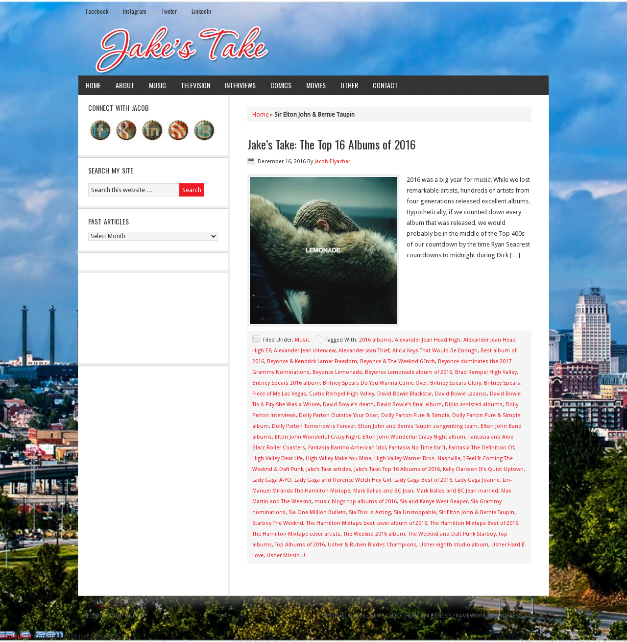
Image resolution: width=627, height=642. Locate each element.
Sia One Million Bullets (317, 512)
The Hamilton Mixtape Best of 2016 (474, 523)
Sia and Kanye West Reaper (434, 501)
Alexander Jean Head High (427, 340)
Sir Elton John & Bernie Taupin (476, 512)
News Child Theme (394, 616)
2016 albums (375, 340)
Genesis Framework (458, 616)
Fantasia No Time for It (417, 447)
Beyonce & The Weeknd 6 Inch (397, 361)
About (125, 85)
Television (195, 85)
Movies (316, 85)
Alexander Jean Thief (363, 350)
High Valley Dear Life (277, 458)
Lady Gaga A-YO (271, 480)
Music (157, 85)
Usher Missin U (285, 555)
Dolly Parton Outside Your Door (338, 415)
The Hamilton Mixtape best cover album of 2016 (366, 523)
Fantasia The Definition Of (481, 447)
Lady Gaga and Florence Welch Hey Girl (342, 480)
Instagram (134, 11)
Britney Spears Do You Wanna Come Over (375, 383)
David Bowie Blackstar (404, 394)
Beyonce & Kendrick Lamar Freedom (312, 361)
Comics (280, 85)
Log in (535, 616)
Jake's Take (313, 48)
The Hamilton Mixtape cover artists (296, 534)
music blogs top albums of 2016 (355, 501)
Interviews (240, 85)
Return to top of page (114, 616)
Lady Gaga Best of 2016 (423, 480)
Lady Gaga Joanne (477, 480)
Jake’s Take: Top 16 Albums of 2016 (397, 469)
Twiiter (169, 11)
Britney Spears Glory (455, 383)
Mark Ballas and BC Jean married (457, 491)
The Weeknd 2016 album (374, 534)
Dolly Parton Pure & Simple (415, 415)
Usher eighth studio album (453, 545)
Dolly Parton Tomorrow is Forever (313, 426)
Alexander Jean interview (305, 350)
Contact (385, 85)
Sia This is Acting (370, 512)
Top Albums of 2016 (300, 545)
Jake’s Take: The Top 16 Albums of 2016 (331, 144)
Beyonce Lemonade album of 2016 (408, 372)
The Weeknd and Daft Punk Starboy (452, 534)
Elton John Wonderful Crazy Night (317, 437)
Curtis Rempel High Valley (341, 394)
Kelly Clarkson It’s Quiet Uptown (483, 469)
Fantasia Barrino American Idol (347, 447)
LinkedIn (201, 11)
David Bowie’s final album (409, 404)
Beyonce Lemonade (337, 372)
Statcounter (16, 636)
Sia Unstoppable (415, 512)
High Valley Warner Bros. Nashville (417, 458)
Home (93, 85)
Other (349, 85)
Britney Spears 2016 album (286, 383)
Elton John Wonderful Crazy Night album (413, 437)
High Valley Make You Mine (338, 458)
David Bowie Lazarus (461, 394)
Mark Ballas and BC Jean (383, 491)
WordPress (506, 616)
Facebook (97, 11)
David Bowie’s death (348, 404)
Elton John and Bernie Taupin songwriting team (418, 426)
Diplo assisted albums (474, 404)
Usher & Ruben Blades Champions (372, 545)
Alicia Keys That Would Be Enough (435, 350)
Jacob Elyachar (332, 161)
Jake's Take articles (328, 469)
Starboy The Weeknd (277, 523)
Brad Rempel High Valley (486, 372)
